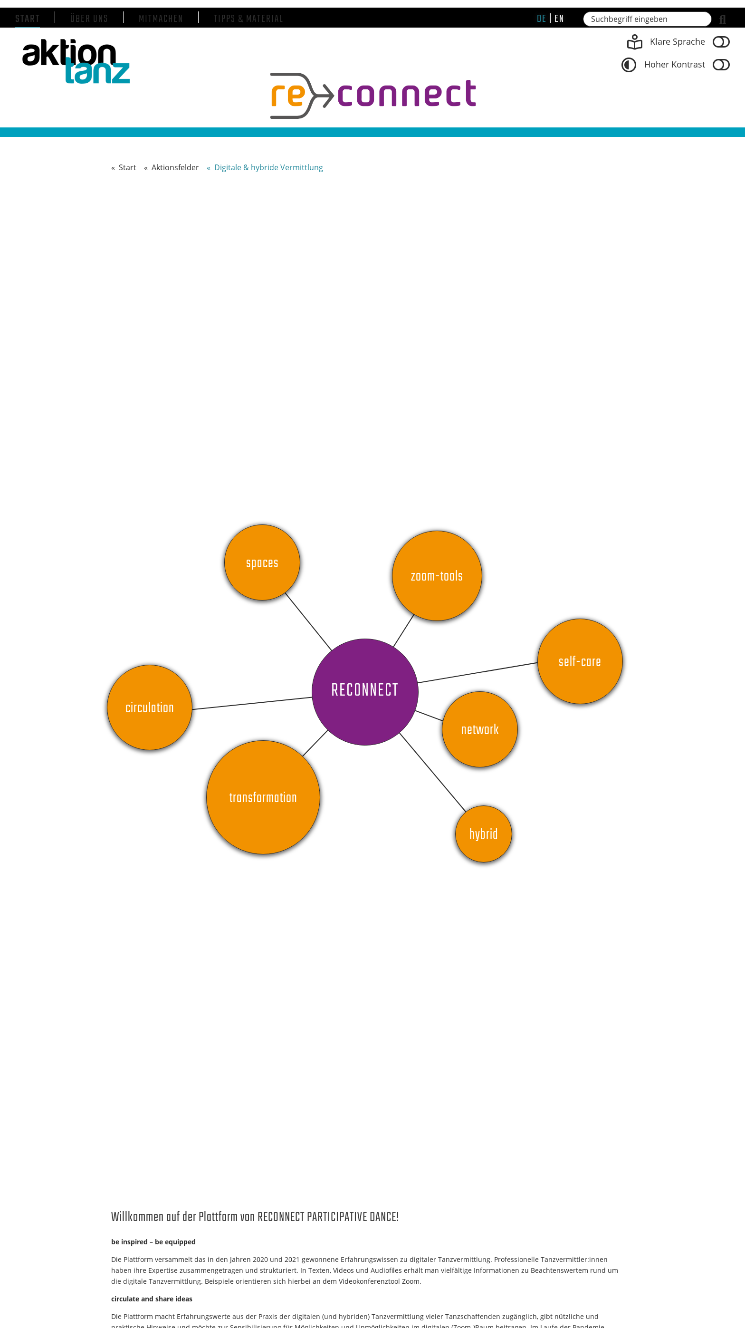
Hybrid (483, 835)
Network (480, 730)
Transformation (263, 798)
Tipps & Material (249, 19)
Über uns (89, 19)
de (542, 19)
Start (27, 19)
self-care (580, 662)
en (559, 19)
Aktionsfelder (175, 167)
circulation (149, 708)
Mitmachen (161, 19)
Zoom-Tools (437, 577)
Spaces (262, 563)
